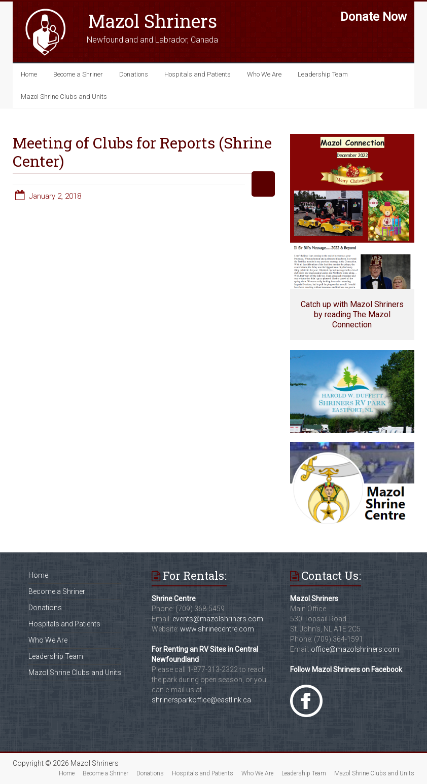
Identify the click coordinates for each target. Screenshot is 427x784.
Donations (133, 74)
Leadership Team (323, 74)
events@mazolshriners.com (217, 619)
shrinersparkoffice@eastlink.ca (201, 700)
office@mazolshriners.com (355, 649)
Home (29, 74)
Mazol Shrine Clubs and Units (64, 96)
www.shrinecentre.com (217, 629)
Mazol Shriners (152, 21)
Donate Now (373, 17)
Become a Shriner (78, 74)
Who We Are (264, 74)
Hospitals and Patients (197, 74)
